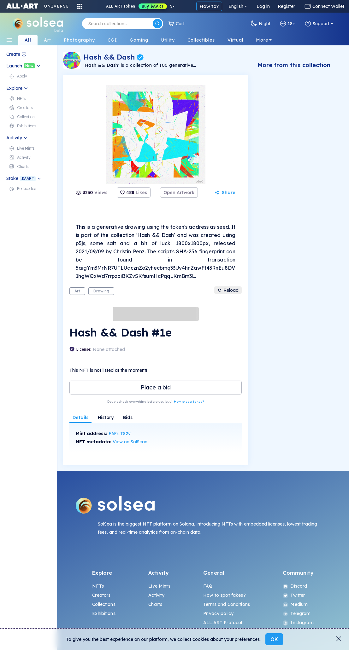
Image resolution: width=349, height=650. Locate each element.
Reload (228, 290)
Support (317, 23)
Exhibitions (103, 613)
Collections (103, 604)
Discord (295, 586)
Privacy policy (218, 613)
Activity (156, 595)
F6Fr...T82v (120, 433)
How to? (209, 6)
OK (274, 639)
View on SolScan (130, 442)
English (235, 6)
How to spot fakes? (189, 402)
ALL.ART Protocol (222, 622)
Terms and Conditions (226, 604)
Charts (155, 604)
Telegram (297, 613)
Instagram (298, 622)
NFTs (98, 586)
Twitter (294, 595)
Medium (295, 604)
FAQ (207, 586)
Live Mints (159, 586)
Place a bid (156, 387)
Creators (101, 595)
